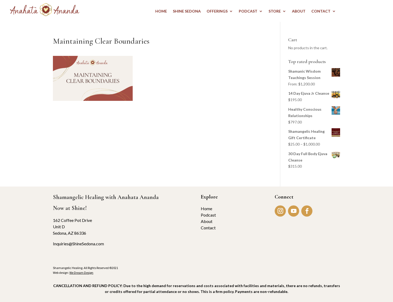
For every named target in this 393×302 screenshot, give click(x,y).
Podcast (208, 214)
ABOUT (299, 11)
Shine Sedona (187, 11)
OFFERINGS (217, 11)
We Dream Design (81, 273)
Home (206, 208)
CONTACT (321, 11)
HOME (161, 11)
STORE (275, 11)
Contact (208, 227)
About (206, 221)
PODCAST (248, 11)
